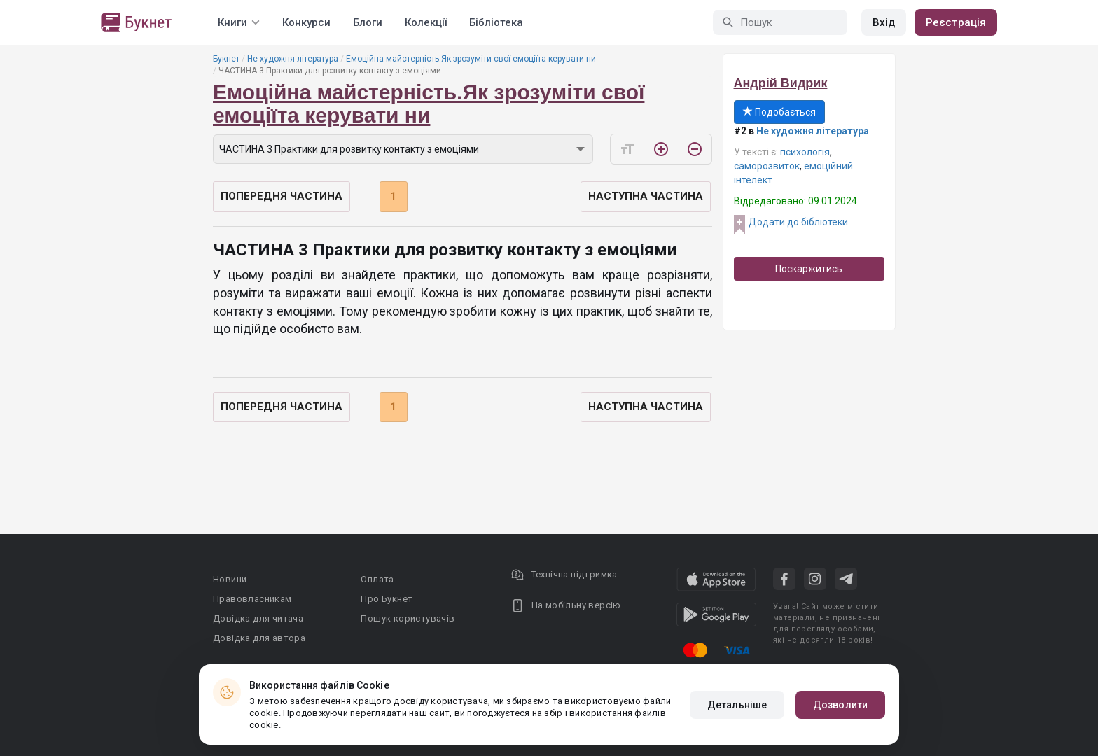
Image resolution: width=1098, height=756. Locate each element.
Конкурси (306, 22)
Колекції (426, 22)
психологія (805, 152)
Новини (229, 579)
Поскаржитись (808, 268)
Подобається (779, 112)
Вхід (884, 22)
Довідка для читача (258, 618)
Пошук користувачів (407, 618)
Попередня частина (281, 196)
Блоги (367, 22)
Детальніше (737, 704)
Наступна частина (645, 196)
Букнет (226, 59)
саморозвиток (767, 166)
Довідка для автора (259, 638)
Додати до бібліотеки (798, 221)
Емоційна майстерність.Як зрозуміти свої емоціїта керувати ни (471, 59)
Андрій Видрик (781, 83)
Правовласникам (252, 599)
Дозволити (840, 704)
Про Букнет (386, 599)
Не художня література (292, 59)
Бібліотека (496, 22)
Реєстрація (956, 22)
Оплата (377, 579)
